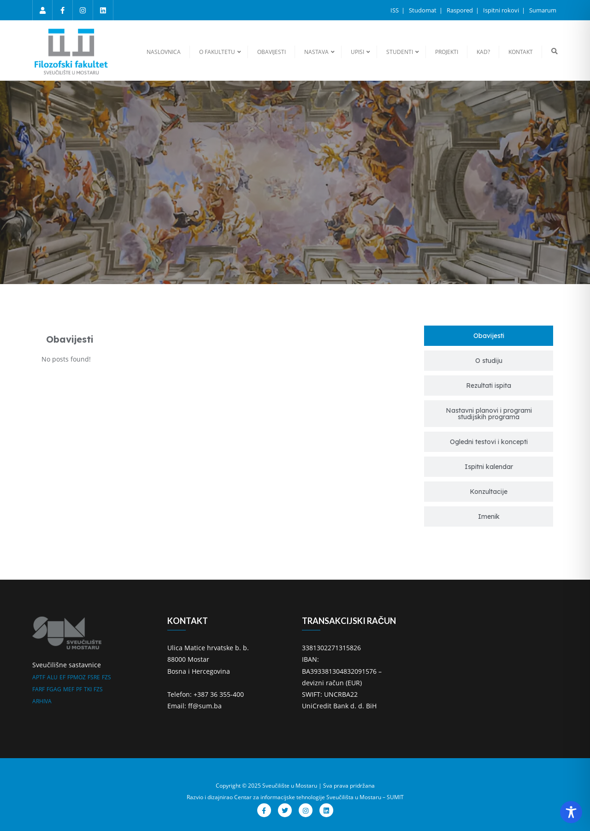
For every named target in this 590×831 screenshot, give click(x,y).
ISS (395, 10)
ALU (52, 677)
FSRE (94, 677)
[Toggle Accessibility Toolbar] (571, 812)
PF (79, 689)
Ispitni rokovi (501, 10)
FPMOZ (76, 677)
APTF (38, 677)
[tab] (488, 336)
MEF (68, 689)
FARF (38, 689)
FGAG (54, 689)
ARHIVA (42, 701)
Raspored (460, 10)
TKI (88, 689)
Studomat (423, 10)
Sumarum (542, 10)
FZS (106, 677)
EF (62, 677)
